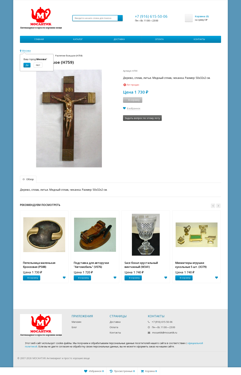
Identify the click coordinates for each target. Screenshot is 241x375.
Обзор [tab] (28, 179)
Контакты (199, 39)
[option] (44, 247)
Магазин (76, 321)
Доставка (119, 39)
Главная (39, 39)
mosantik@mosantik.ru (164, 332)
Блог (74, 327)
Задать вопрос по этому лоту (142, 118)
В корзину (31, 277)
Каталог (78, 39)
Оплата (159, 39)
